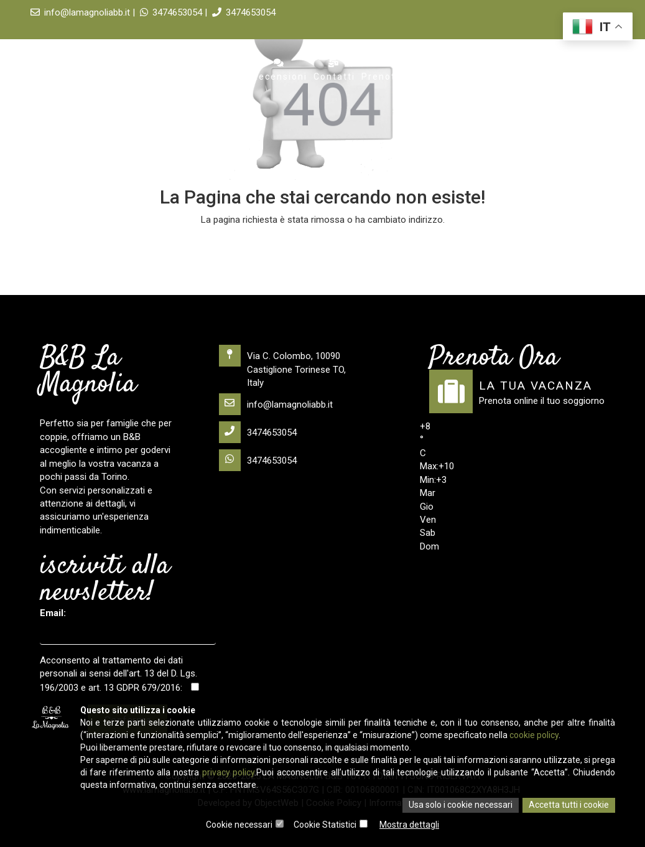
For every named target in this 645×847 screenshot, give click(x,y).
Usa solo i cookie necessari (461, 806)
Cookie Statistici (325, 825)
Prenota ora (391, 70)
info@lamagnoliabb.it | (83, 12)
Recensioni (279, 70)
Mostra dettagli (409, 825)
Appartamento (167, 70)
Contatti (334, 70)
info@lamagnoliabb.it (276, 404)
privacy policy (228, 774)
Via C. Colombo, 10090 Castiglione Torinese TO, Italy (282, 366)
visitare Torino (465, 70)
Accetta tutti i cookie (569, 806)
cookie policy (534, 736)
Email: (53, 613)
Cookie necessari (239, 825)
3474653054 (244, 12)
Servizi (228, 70)
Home (110, 70)
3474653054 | (175, 12)
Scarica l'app (541, 70)
